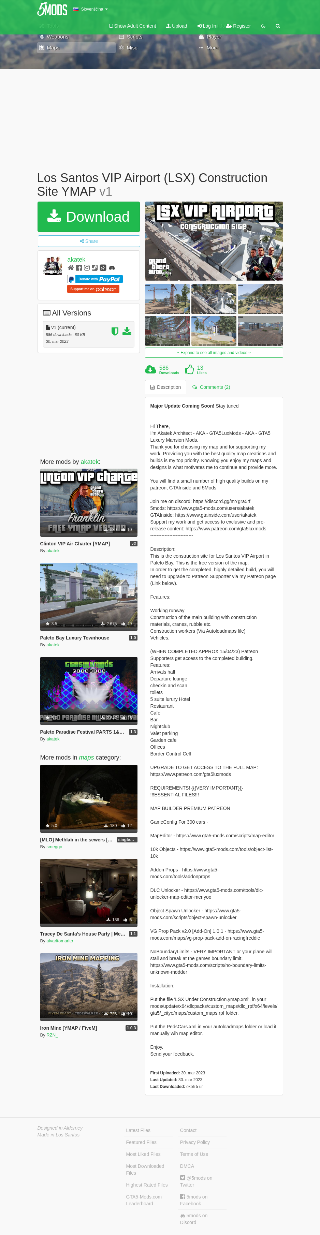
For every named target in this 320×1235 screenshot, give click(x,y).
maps (86, 757)
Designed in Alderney (60, 1128)
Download (88, 217)
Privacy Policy (195, 1142)
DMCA (187, 1166)
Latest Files (138, 1130)
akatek (76, 259)
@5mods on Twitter (196, 1181)
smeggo (54, 846)
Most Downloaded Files (145, 1169)
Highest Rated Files (147, 1185)
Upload (176, 26)
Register (238, 26)
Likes (202, 373)
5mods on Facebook (193, 1200)
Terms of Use (194, 1154)
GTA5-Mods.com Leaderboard (144, 1200)
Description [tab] (165, 387)
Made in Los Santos (59, 1134)
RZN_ (52, 1035)
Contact (188, 1130)
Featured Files (141, 1142)
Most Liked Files (143, 1154)
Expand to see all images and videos (214, 352)
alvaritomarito (59, 940)
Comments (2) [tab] (211, 387)
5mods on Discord (193, 1219)
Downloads (169, 373)
